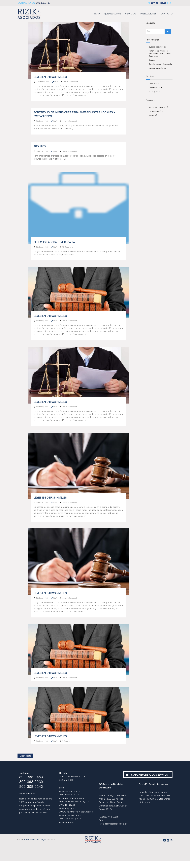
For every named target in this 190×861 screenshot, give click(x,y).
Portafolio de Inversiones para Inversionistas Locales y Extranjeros (160, 53)
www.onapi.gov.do (68, 808)
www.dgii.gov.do (67, 804)
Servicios (152, 115)
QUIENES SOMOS (112, 13)
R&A (56, 82)
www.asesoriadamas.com (71, 797)
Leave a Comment (70, 82)
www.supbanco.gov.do (70, 818)
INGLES (162, 2)
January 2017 (154, 91)
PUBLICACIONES (148, 13)
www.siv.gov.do (66, 822)
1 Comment (66, 741)
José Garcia (50, 839)
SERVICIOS (130, 13)
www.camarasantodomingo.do (74, 801)
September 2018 (155, 87)
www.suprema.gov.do (69, 791)
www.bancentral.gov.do (70, 815)
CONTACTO (166, 13)
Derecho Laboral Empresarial (55, 242)
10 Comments (67, 247)
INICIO (97, 13)
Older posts (25, 755)
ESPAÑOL (152, 2)
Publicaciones (154, 111)
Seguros (40, 146)
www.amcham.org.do (69, 794)
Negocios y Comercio (157, 107)
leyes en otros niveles (50, 77)
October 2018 (154, 83)
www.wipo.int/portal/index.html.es (76, 811)
